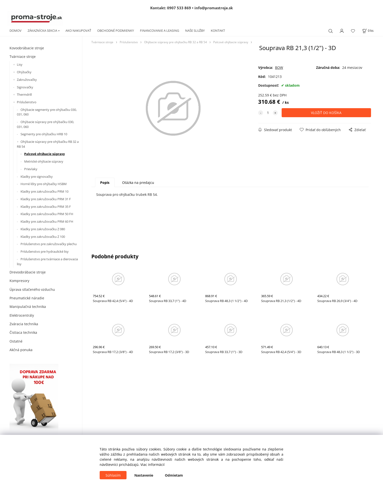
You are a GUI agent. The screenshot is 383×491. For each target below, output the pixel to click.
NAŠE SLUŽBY (195, 30)
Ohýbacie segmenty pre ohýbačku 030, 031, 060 (47, 112)
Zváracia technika (24, 324)
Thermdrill (24, 94)
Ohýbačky (24, 72)
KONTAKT (218, 30)
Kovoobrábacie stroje (27, 48)
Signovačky (25, 87)
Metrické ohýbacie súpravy (43, 161)
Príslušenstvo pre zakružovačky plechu (49, 244)
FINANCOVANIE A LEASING (159, 30)
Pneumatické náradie (27, 298)
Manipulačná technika (28, 306)
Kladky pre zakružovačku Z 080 (43, 229)
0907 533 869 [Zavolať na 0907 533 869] (179, 7)
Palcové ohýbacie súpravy (44, 154)
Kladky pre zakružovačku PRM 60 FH (47, 221)
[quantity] (268, 112)
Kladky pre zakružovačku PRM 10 (44, 191)
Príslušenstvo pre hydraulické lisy (45, 251)
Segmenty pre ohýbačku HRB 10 (44, 134)
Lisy (19, 64)
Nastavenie (143, 475)
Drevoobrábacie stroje (28, 272)
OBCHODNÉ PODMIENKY (115, 30)
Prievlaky (30, 169)
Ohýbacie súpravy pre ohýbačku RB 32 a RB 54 (48, 144)
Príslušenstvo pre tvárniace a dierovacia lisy (47, 261)
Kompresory (19, 280)
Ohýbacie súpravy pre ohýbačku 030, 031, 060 (45, 124)
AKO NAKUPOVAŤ (78, 30)
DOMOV (15, 30)
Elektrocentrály (22, 315)
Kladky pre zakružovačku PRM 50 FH (47, 214)
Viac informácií (152, 464)
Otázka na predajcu (138, 182)
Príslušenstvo (26, 102)
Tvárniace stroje (23, 56)
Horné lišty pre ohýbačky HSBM (44, 184)
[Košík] (367, 31)
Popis (104, 182)
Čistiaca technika (23, 332)
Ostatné (16, 341)
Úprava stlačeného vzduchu (32, 289)
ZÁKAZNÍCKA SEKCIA (42, 30)
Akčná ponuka (21, 349)
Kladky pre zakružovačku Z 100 (43, 236)
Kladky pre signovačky (37, 176)
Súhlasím (113, 475)
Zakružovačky (27, 79)
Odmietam (174, 475)
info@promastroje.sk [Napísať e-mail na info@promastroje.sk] (213, 7)
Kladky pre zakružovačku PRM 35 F (46, 206)
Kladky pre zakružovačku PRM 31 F (46, 199)
